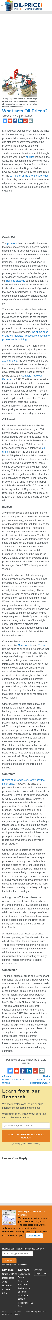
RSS (4, 1293)
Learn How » (34, 1236)
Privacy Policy (31, 1311)
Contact (6, 1289)
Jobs (4, 1282)
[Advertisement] (26, 43)
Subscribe (9, 1260)
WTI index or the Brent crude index (29, 175)
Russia (41, 645)
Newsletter (7, 1285)
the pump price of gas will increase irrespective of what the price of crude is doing (26, 336)
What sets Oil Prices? (25, 110)
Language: (38, 1270)
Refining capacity (15, 280)
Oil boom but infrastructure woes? (40, 1079)
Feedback (42, 1311)
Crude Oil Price (9, 1274)
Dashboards (8, 1278)
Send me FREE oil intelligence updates (26, 1136)
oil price (30, 157)
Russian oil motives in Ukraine (13, 1079)
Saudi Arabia (25, 645)
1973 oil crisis (9, 360)
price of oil (13, 243)
